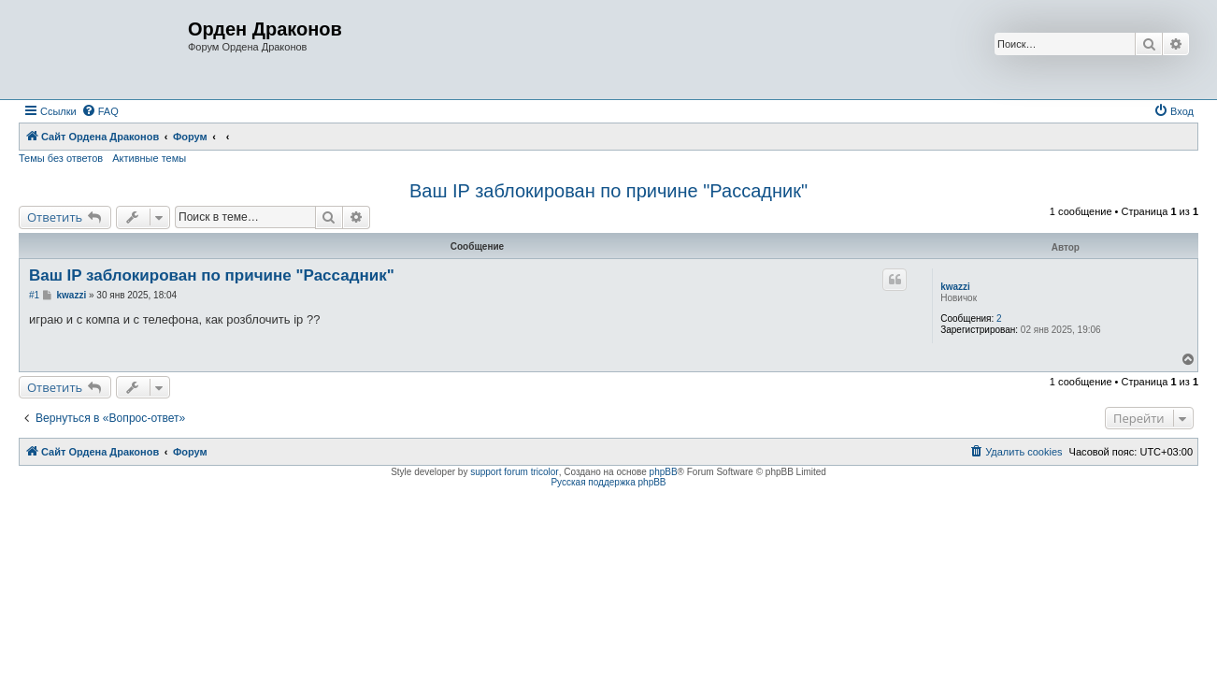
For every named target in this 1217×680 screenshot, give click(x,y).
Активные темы (149, 158)
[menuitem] (100, 111)
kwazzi (955, 287)
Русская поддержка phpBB (608, 482)
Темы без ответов (61, 158)
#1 (34, 295)
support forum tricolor (514, 472)
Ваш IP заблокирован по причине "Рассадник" (608, 191)
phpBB (664, 472)
